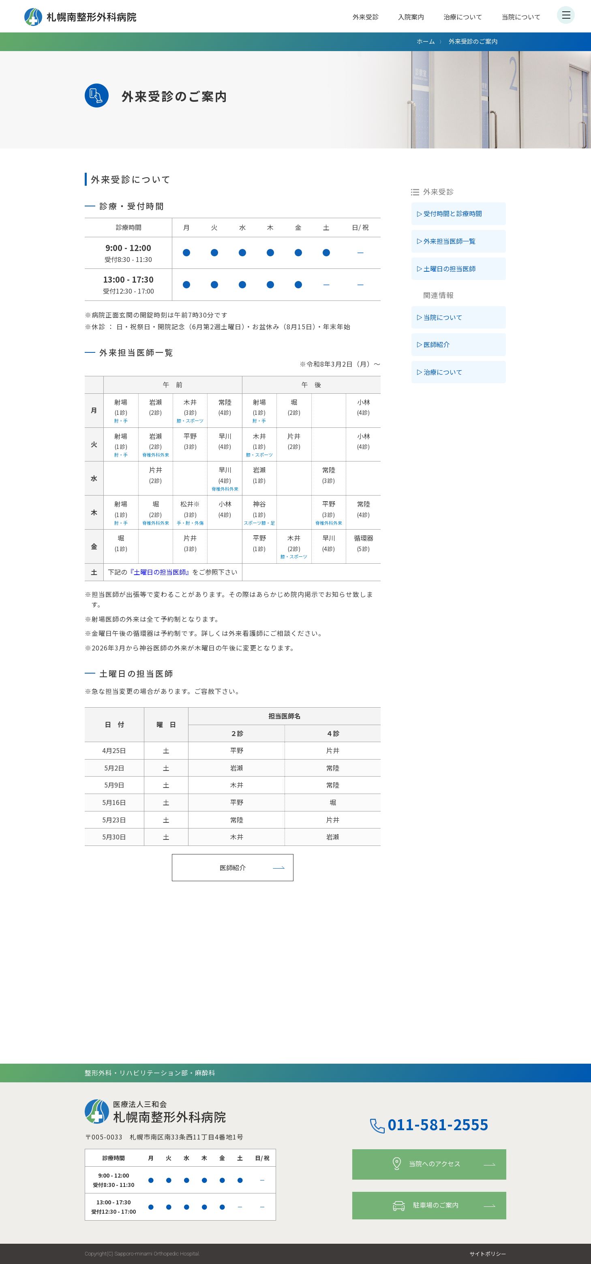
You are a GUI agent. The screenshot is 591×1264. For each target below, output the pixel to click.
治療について (462, 16)
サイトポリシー (487, 1254)
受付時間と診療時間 (453, 213)
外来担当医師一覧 (449, 241)
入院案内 (411, 16)
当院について (521, 16)
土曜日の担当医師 (449, 268)
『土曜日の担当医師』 (159, 572)
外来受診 (366, 16)
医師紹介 (233, 867)
